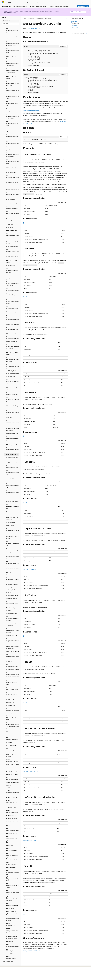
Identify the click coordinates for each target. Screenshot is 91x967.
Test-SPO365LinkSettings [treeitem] (12, 770)
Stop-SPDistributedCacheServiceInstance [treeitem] (12, 713)
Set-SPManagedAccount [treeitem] (11, 226)
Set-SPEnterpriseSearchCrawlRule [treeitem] (12, 26)
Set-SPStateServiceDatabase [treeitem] (12, 507)
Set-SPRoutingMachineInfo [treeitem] (12, 366)
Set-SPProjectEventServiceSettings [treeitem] (12, 308)
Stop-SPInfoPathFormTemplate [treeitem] (12, 734)
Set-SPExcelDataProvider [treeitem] (12, 177)
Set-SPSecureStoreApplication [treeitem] (12, 389)
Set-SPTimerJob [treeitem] (10, 521)
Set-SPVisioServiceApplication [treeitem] (12, 602)
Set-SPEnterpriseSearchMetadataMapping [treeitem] (12, 72)
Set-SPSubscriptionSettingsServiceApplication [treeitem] (12, 513)
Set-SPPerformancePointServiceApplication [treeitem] (12, 272)
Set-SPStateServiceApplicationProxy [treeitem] (12, 502)
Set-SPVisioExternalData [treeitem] (12, 591)
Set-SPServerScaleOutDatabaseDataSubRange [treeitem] (12, 424)
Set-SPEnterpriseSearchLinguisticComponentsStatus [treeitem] (12, 39)
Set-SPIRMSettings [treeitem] (10, 220)
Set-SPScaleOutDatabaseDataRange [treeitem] (12, 376)
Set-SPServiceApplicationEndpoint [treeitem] (12, 433)
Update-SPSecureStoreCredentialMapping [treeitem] (12, 887)
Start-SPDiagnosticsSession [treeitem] (12, 665)
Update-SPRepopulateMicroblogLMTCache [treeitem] (12, 874)
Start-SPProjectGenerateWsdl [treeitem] (11, 689)
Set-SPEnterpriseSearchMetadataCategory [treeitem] (12, 52)
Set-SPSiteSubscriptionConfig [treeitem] (12, 462)
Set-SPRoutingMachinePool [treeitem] (12, 369)
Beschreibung (75, 23)
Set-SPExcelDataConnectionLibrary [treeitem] (12, 173)
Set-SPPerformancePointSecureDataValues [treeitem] (12, 266)
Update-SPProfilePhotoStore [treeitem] (11, 859)
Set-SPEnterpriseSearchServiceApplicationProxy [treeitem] (12, 150)
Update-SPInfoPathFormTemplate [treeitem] (12, 850)
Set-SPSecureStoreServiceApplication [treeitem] (12, 401)
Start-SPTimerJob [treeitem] (10, 698)
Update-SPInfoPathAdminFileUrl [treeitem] (11, 845)
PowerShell (31, 18)
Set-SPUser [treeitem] (8, 588)
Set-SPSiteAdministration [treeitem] (12, 458)
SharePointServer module (33, 28)
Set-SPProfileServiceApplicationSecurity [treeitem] (12, 297)
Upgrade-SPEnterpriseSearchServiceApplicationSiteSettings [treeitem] (12, 932)
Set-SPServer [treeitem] (9, 413)
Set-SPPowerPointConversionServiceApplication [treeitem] (12, 279)
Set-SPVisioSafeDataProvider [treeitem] (12, 598)
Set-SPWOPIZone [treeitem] (10, 621)
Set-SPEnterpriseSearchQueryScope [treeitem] (12, 99)
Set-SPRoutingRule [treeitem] (10, 372)
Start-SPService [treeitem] (9, 692)
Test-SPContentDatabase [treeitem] (12, 762)
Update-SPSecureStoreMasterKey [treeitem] (12, 900)
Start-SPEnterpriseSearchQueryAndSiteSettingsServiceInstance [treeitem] (12, 670)
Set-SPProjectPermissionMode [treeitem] (12, 323)
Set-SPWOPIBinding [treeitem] (11, 618)
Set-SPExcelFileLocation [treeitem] (12, 180)
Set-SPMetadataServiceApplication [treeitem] (12, 230)
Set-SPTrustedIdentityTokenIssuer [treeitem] (12, 559)
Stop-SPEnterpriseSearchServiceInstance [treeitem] (12, 728)
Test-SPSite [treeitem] (8, 780)
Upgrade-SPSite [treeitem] (9, 949)
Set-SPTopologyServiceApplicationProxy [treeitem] (12, 532)
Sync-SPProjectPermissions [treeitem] (12, 760)
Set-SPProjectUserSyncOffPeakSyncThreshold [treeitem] (12, 355)
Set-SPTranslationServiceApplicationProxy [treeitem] (12, 545)
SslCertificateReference (30, 771)
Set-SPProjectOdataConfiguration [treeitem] (12, 315)
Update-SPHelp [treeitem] (9, 841)
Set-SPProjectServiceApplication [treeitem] (12, 333)
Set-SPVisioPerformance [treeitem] (12, 594)
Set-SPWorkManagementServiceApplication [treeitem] (12, 635)
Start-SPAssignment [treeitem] (10, 657)
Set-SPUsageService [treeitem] (11, 585)
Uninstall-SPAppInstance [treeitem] (12, 793)
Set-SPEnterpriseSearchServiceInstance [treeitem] (12, 157)
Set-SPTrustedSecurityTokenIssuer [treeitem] (12, 568)
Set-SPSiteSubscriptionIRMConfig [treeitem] (12, 474)
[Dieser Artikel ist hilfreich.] (86, 33)
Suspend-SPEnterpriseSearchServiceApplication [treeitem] (12, 750)
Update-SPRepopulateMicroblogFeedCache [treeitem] (12, 867)
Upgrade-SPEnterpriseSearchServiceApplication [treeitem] (12, 925)
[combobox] (10, 21)
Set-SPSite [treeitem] (8, 455)
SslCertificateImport (29, 569)
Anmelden (86, 2)
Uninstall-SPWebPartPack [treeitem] (12, 816)
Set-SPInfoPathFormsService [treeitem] (12, 198)
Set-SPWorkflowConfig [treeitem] (11, 631)
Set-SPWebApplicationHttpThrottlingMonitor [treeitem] (12, 614)
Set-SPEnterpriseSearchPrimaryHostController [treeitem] (12, 79)
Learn (25, 18)
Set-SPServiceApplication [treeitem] (12, 429)
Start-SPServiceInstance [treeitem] (11, 695)
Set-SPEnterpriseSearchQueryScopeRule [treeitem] (12, 105)
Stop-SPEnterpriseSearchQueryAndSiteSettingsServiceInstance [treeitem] (12, 721)
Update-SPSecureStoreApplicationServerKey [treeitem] (12, 881)
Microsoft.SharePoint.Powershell (43, 18)
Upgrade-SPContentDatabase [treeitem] (11, 920)
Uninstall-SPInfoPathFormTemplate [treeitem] (12, 807)
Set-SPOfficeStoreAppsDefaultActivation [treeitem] (12, 256)
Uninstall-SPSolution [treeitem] (11, 811)
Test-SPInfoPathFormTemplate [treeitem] (12, 766)
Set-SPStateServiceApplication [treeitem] (12, 496)
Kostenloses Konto (83, 6)
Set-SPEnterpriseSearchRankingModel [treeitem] (12, 119)
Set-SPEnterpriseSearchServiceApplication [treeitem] (12, 143)
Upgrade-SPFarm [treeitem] (10, 937)
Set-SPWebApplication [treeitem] (11, 609)
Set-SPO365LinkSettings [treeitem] (12, 251)
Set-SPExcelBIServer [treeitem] (11, 168)
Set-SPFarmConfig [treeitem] (10, 195)
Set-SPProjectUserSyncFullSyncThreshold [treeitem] (12, 348)
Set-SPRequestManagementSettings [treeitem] (12, 361)
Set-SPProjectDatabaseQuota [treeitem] (12, 303)
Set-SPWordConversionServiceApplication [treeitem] (12, 626)
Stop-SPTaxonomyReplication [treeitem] (11, 744)
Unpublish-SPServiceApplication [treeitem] (11, 820)
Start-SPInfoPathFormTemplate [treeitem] (12, 684)
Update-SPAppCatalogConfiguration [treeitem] (12, 825)
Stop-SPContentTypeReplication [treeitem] (12, 705)
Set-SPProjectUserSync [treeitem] (11, 337)
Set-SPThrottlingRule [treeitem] (11, 518)
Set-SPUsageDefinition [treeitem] (11, 582)
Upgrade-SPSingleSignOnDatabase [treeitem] (12, 945)
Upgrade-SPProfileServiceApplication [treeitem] (12, 941)
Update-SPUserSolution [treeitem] (11, 906)
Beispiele (75, 25)
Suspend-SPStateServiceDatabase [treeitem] (12, 756)
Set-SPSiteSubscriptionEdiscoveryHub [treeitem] (12, 468)
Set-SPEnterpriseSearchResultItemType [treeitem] (12, 125)
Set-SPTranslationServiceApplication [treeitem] (12, 539)
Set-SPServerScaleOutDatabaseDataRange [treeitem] (12, 417)
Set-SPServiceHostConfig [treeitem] (12, 450)
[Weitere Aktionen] (66, 18)
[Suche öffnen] (82, 2)
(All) (25, 223)
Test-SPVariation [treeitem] (10, 783)
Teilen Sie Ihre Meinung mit (78, 12)
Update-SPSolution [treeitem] (10, 904)
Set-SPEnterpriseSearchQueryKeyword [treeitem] (12, 92)
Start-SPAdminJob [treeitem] (10, 654)
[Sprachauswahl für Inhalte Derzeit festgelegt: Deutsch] (5, 964)
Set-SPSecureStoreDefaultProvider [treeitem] (12, 395)
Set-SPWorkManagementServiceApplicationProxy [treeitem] (12, 642)
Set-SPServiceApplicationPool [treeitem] (12, 439)
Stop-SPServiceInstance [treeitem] (11, 741)
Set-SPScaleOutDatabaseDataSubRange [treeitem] (12, 383)
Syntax (74, 21)
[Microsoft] (3, 2)
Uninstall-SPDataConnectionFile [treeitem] (11, 797)
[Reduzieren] (19, 17)
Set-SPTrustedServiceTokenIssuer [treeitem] (12, 575)
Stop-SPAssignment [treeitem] (10, 701)
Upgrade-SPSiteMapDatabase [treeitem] (11, 953)
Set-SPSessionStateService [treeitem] (12, 452)
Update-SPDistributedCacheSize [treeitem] (11, 833)
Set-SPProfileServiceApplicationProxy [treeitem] (12, 290)
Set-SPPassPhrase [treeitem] (10, 261)
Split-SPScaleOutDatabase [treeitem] (12, 647)
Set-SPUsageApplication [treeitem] (11, 580)
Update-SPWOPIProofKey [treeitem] (12, 909)
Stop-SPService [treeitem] (9, 738)
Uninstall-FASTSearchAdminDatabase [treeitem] (12, 788)
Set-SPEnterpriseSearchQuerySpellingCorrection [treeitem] (12, 112)
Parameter (75, 27)
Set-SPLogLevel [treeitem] (9, 223)
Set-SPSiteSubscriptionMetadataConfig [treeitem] (12, 481)
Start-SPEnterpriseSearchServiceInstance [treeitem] (12, 678)
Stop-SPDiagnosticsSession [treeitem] (12, 708)
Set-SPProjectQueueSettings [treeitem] (12, 328)
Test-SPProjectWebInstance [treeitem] (12, 778)
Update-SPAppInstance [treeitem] (11, 829)
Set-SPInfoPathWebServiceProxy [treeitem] (12, 209)
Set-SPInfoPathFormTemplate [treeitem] (12, 203)
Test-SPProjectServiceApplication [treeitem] (12, 774)
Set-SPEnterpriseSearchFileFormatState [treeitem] (12, 32)
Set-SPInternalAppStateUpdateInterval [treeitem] (12, 215)
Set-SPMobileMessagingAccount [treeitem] (12, 247)
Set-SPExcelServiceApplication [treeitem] (12, 184)
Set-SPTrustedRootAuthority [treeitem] (12, 563)
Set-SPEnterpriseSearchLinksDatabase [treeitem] (12, 45)
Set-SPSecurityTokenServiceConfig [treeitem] (12, 408)
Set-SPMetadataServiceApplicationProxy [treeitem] (12, 237)
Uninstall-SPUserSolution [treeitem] (12, 814)
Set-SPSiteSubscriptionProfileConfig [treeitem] (12, 487)
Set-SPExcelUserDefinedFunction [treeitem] (12, 190)
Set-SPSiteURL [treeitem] (9, 492)
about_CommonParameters (31, 950)
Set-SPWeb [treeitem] (8, 606)
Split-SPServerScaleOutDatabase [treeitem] (12, 651)
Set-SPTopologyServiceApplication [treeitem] (12, 525)
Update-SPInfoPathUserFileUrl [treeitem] (11, 854)
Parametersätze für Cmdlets (31, 110)
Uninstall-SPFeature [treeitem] (10, 800)
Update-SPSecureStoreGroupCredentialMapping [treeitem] (12, 894)
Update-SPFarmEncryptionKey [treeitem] (11, 837)
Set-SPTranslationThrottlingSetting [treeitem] (12, 552)
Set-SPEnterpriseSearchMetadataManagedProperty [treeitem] (12, 65)
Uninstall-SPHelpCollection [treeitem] (12, 803)
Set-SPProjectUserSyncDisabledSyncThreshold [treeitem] (12, 341)
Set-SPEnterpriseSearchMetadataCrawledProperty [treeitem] (12, 59)
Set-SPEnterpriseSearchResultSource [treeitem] (12, 132)
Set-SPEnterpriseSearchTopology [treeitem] (12, 163)
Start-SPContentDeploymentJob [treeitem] (12, 661)
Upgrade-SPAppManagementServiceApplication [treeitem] (12, 914)
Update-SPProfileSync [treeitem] (11, 863)
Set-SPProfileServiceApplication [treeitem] (12, 285)
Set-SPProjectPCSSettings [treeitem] (12, 320)
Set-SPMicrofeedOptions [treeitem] (12, 242)
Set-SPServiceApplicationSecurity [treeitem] (12, 445)
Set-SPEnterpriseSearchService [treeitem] (12, 138)
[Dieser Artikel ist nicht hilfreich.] (88, 33)
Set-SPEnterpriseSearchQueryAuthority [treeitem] (12, 85)
